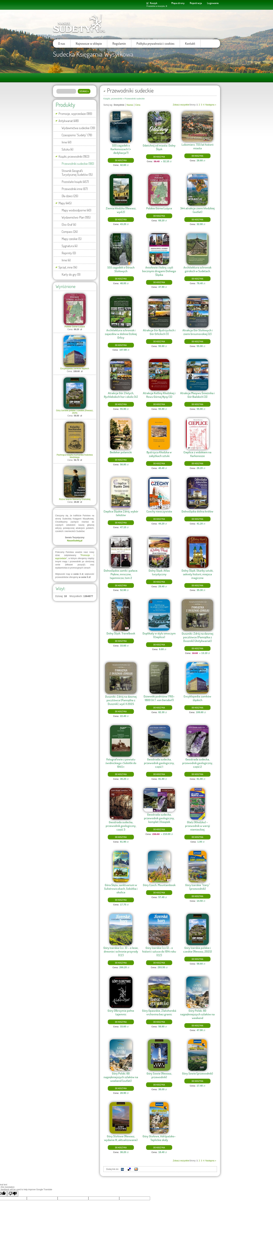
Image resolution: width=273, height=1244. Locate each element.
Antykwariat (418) (68, 121)
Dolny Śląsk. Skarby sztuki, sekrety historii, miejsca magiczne (197, 574)
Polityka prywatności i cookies (155, 43)
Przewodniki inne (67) (75, 189)
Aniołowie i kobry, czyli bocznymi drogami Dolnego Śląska (159, 271)
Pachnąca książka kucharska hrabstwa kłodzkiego (75, 456)
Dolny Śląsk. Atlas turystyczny (159, 572)
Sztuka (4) (67, 149)
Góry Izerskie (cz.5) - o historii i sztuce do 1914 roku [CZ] (159, 951)
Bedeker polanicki (121, 452)
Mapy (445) (65, 203)
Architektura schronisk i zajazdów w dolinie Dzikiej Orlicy (121, 333)
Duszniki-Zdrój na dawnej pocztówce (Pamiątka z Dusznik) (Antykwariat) (197, 637)
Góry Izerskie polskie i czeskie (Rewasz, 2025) (74, 411)
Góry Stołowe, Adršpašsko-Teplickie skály (159, 1138)
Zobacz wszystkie (181, 105)
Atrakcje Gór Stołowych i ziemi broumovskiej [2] (197, 332)
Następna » (210, 105)
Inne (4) (66, 260)
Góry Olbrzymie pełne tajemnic (121, 1012)
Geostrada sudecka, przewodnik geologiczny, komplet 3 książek (159, 818)
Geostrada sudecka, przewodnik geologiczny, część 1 (159, 762)
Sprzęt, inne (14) (67, 267)
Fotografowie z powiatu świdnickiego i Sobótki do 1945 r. (121, 762)
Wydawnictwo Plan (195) (76, 217)
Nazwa (130, 105)
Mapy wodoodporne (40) (76, 210)
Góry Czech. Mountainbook (159, 885)
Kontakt (190, 43)
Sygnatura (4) (69, 246)
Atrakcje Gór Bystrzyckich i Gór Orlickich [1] (159, 332)
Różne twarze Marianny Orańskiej (74, 499)
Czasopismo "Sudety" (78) (77, 135)
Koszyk (153, 3)
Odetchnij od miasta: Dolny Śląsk (159, 147)
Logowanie (213, 3)
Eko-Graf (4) (69, 224)
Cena (137, 105)
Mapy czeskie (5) (71, 239)
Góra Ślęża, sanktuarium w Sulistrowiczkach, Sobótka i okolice (121, 888)
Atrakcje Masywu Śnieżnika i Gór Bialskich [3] (197, 394)
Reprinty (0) (69, 253)
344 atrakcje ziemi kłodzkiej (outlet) (197, 210)
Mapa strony (178, 3)
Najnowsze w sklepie (89, 43)
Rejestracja (196, 3)
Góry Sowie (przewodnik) (197, 1073)
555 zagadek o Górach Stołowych (121, 269)
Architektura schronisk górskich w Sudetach (197, 269)
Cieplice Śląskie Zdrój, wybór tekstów (121, 513)
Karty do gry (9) (71, 274)
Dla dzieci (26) (70, 196)
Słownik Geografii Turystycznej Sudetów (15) (77, 172)
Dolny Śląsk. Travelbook (121, 633)
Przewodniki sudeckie (134, 98)
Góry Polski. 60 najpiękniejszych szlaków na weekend (197, 1014)
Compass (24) (70, 232)
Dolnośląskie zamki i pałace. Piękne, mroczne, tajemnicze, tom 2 (121, 574)
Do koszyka (121, 160)
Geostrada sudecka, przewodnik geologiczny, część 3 (121, 825)
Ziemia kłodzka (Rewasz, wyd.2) (121, 210)
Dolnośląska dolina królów (197, 511)
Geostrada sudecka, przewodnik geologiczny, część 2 (197, 762)
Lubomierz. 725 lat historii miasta (197, 146)
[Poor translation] (12, 1193)
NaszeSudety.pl (74, 540)
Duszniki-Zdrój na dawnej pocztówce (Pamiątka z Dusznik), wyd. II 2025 (121, 700)
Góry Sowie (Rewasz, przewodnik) (159, 1075)
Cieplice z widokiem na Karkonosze (197, 454)
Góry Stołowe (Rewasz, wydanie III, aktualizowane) (121, 1138)
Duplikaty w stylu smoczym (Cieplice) (159, 635)
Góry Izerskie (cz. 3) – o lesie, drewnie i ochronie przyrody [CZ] (120, 951)
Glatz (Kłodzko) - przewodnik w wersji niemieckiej (197, 825)
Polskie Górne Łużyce (75, 326)
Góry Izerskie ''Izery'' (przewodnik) (197, 886)
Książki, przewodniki (112, 98)
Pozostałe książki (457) (75, 182)
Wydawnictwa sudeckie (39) (78, 128)
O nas (61, 43)
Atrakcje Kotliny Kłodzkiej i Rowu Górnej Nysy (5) (159, 394)
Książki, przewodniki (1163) (73, 156)
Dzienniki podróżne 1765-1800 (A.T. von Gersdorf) (159, 698)
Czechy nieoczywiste (159, 511)
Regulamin (119, 43)
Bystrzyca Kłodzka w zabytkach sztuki (159, 454)
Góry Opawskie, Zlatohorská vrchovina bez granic (159, 1012)
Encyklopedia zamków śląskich (74, 368)
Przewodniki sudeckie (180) (78, 163)
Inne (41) (66, 142)
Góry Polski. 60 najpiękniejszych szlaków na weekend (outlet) (121, 1077)
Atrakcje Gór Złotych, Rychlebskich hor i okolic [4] (121, 394)
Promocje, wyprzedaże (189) (75, 114)
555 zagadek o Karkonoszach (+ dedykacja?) (121, 149)
